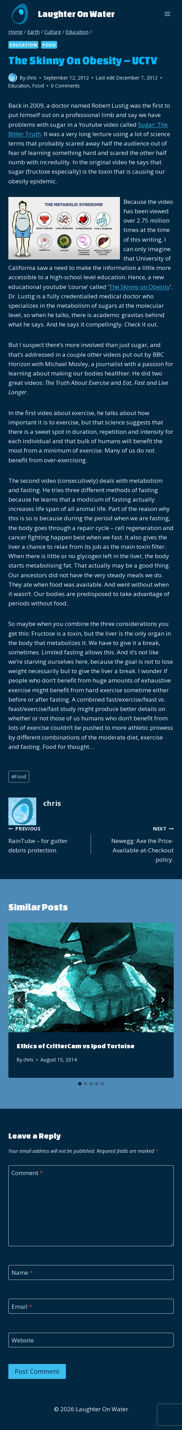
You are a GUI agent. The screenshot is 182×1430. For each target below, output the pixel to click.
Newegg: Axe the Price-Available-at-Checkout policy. (135, 843)
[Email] (91, 1306)
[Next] (162, 1000)
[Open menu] (167, 13)
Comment (27, 1173)
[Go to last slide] (19, 1000)
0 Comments (65, 85)
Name (22, 1272)
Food (49, 45)
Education (23, 45)
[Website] (91, 1340)
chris (28, 1059)
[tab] (80, 1083)
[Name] (91, 1272)
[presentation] (91, 977)
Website (23, 1340)
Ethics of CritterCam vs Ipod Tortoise (76, 1046)
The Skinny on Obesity (139, 287)
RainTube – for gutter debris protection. (46, 839)
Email (22, 1306)
